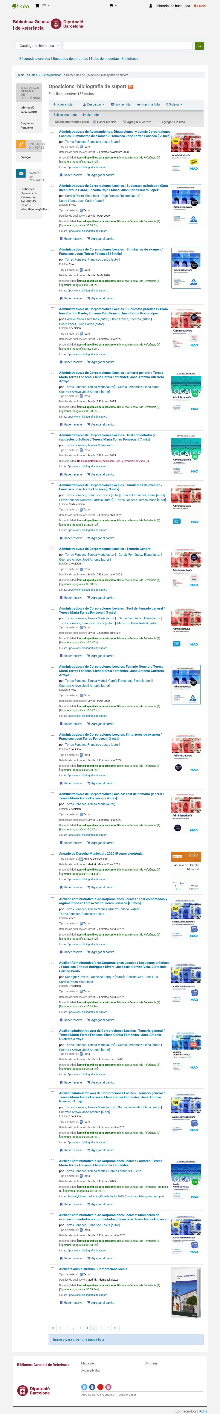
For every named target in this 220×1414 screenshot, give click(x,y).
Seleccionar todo (65, 115)
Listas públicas (51, 75)
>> (115, 1327)
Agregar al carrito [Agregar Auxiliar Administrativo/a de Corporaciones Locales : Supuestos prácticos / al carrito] (100, 1020)
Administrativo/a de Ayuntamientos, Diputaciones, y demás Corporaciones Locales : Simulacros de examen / (114, 134)
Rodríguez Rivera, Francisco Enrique (94, 977)
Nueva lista (63, 104)
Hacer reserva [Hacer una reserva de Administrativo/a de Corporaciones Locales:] (70, 724)
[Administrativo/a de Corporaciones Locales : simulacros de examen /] (52, 484)
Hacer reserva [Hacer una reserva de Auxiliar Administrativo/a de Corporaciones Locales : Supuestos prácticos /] (70, 1020)
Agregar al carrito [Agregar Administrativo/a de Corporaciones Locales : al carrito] (100, 238)
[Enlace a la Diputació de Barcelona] (110, 23)
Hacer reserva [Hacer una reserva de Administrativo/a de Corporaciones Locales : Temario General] (70, 597)
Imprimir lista (148, 104)
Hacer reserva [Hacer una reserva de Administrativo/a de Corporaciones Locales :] (70, 238)
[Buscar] (199, 46)
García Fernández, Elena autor (138, 387)
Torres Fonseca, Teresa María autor (89, 445)
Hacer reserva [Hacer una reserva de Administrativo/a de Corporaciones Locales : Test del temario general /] (70, 656)
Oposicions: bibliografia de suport (87, 167)
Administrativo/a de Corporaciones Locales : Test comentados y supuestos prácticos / (107, 437)
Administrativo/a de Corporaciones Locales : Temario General (105, 549)
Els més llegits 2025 (112, 1196)
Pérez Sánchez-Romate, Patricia (86, 500)
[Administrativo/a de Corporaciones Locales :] (52, 185)
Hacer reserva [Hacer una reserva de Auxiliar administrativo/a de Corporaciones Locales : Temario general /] (70, 1082)
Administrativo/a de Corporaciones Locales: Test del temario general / (111, 796)
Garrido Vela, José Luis (142, 977)
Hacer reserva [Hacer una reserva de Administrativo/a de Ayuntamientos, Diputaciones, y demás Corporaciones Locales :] (70, 175)
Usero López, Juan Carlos (81, 201)
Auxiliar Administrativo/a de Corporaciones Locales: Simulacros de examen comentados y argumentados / (113, 1217)
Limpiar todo (90, 115)
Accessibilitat (90, 1370)
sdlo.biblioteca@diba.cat (36, 209)
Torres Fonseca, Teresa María (90, 387)
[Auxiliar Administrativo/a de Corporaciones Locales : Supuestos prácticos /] (52, 962)
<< (52, 1327)
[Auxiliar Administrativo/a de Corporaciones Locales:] (52, 1214)
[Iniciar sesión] (151, 6)
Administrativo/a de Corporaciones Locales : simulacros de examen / (110, 487)
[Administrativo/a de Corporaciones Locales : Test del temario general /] (52, 608)
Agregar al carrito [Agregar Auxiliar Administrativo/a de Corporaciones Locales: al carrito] (100, 1258)
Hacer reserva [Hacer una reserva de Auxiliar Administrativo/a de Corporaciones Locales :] (70, 952)
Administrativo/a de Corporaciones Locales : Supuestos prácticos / (113, 188)
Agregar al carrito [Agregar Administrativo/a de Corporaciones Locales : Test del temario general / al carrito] (100, 656)
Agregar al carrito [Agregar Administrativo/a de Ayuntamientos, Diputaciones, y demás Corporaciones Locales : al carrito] (100, 175)
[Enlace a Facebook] (92, 1387)
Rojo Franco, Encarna (121, 196)
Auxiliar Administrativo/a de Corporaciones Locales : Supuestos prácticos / (114, 967)
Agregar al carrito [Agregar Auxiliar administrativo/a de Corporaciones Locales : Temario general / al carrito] (100, 1082)
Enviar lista (120, 104)
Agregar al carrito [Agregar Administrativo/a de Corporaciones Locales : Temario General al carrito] (100, 597)
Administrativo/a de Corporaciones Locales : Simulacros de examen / (111, 251)
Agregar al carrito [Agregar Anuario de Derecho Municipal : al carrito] (100, 887)
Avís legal (151, 1363)
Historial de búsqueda (173, 6)
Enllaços (26, 157)
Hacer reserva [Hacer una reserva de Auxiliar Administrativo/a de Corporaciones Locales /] (70, 1204)
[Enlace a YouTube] (100, 1387)
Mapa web (88, 1363)
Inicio (20, 75)
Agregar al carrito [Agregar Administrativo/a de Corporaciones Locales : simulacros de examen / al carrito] (100, 538)
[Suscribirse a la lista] (130, 86)
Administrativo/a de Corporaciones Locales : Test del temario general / (112, 610)
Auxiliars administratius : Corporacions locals (93, 1269)
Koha (203, 1411)
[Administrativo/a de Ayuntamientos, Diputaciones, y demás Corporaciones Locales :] (52, 131)
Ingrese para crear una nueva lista (78, 1339)
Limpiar (200, 6)
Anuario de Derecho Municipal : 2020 (101, 854)
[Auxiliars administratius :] (52, 1268)
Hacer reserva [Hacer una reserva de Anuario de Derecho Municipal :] (70, 887)
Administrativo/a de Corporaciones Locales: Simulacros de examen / (110, 737)
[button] (37, 6)
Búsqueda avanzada (34, 59)
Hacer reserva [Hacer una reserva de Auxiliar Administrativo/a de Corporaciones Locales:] (70, 1258)
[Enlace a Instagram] (108, 1387)
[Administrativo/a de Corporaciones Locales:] (52, 666)
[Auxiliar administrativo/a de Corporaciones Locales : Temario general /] (52, 1030)
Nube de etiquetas (105, 59)
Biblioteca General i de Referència (23, 6)
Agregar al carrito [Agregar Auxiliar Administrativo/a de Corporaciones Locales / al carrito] (100, 1204)
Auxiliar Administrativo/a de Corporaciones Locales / (110, 1163)
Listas (33, 75)
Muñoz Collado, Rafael (137, 623)
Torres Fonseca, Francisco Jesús (92, 142)
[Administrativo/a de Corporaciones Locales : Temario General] (52, 548)
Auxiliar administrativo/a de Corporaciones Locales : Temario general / (112, 1035)
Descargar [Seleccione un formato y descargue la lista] (92, 104)
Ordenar (173, 104)
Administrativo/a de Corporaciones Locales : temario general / (111, 377)
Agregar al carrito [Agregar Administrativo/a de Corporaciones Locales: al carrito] (100, 724)
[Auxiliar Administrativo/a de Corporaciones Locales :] (52, 898)
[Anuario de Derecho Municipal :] (52, 853)
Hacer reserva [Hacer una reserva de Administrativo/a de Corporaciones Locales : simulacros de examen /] (70, 538)
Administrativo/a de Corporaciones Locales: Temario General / (111, 671)
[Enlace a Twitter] (84, 1387)
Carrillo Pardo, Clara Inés (82, 196)
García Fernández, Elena (143, 495)
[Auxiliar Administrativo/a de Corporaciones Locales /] (52, 1160)
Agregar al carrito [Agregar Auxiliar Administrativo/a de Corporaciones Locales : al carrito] (100, 952)
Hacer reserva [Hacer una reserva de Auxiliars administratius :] (70, 1302)
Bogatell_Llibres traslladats (83, 1196)
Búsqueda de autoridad (70, 59)
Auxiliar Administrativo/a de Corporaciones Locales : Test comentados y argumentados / (113, 901)
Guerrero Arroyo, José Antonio (84, 392)
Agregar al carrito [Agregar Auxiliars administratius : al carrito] (100, 1302)
